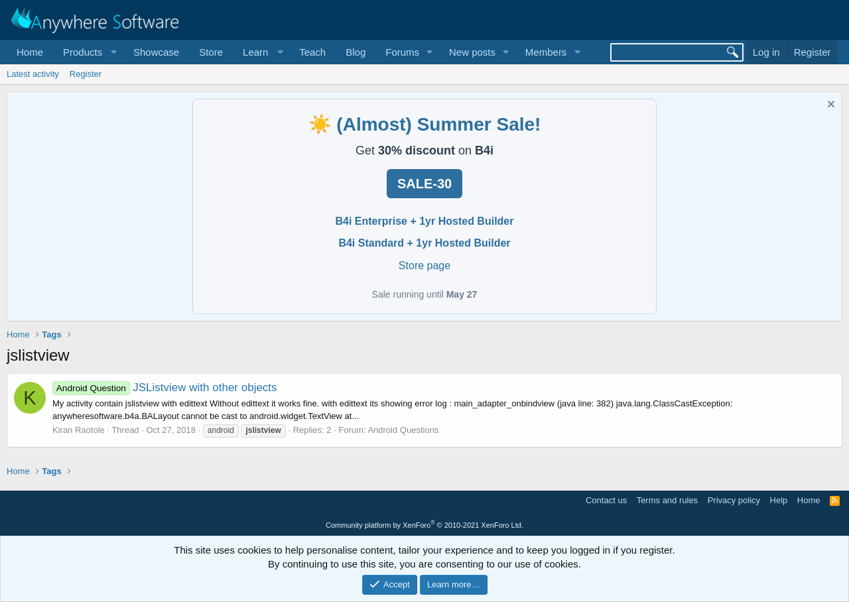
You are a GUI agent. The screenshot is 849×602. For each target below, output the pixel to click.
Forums (402, 52)
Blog (355, 52)
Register (85, 74)
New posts (472, 52)
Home (30, 52)
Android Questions (402, 430)
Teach (312, 52)
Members (546, 52)
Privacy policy (734, 500)
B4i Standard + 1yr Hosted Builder (424, 243)
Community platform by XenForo (424, 525)
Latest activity (33, 74)
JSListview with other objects (164, 387)
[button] (88, 52)
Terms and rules (667, 500)
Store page (424, 265)
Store (211, 52)
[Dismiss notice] (829, 106)
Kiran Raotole (78, 430)
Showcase (156, 52)
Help (779, 500)
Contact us (606, 500)
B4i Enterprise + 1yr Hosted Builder (425, 221)
